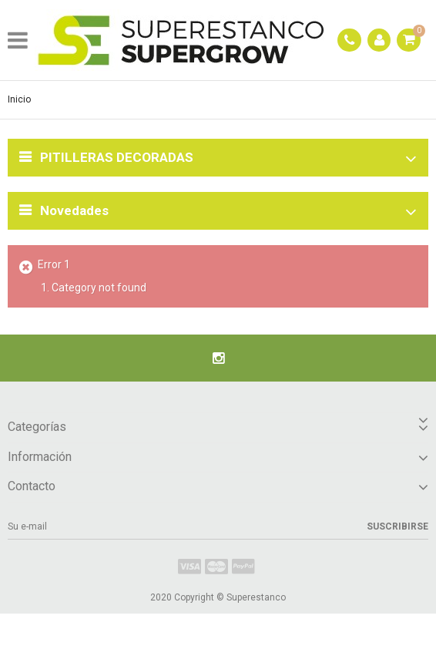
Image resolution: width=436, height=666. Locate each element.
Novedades (74, 210)
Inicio (19, 99)
